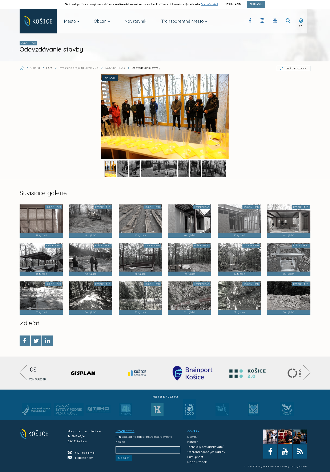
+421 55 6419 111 (86, 453)
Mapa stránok (197, 462)
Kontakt (192, 442)
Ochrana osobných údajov (206, 452)
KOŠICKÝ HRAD (115, 67)
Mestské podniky (165, 396)
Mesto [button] (71, 21)
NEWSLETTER (125, 431)
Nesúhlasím (233, 4)
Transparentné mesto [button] (184, 21)
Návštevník (135, 21)
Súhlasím (256, 4)
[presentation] (23, 373)
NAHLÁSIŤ (110, 78)
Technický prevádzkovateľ (205, 447)
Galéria (35, 67)
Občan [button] (102, 21)
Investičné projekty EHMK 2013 (78, 67)
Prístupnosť (195, 457)
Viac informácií (209, 4)
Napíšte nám (84, 458)
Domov (192, 437)
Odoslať (123, 458)
